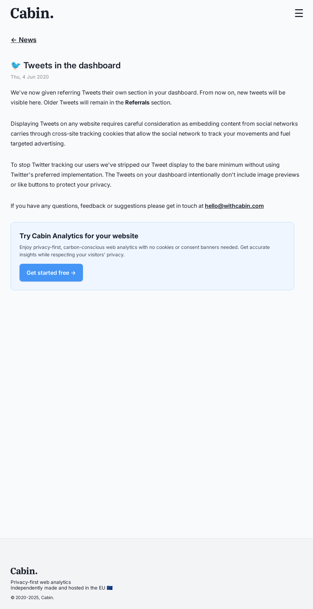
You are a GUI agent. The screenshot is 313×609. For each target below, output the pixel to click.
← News (24, 40)
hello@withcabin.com (234, 205)
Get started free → (51, 272)
